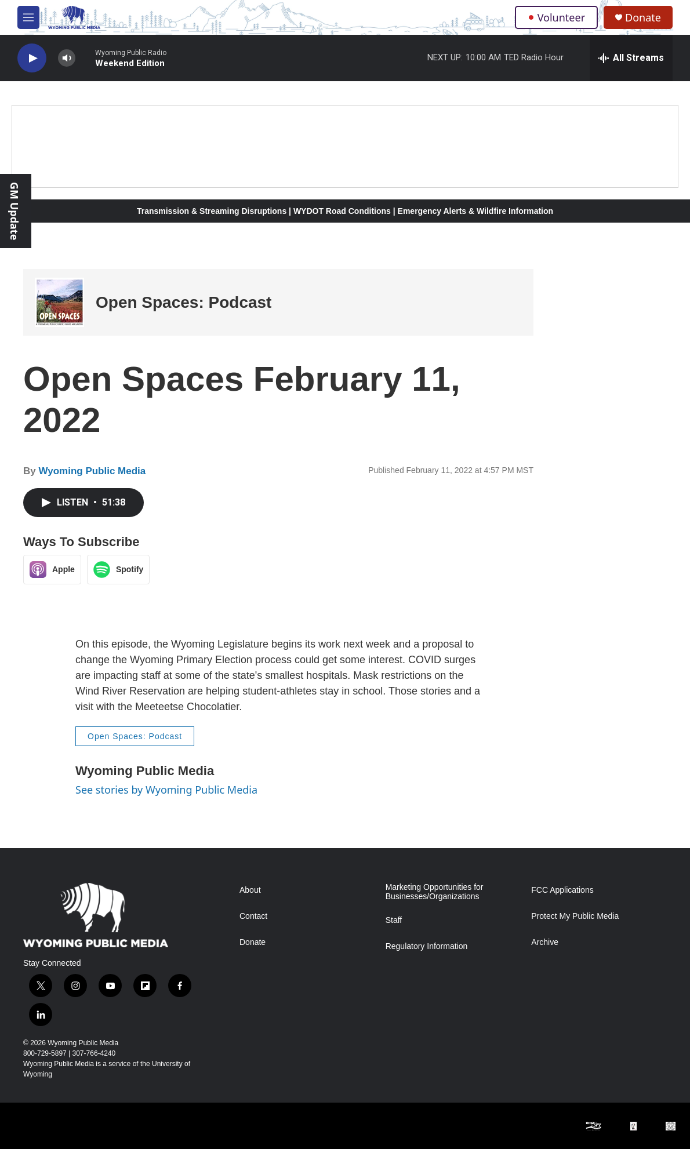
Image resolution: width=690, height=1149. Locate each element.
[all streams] (631, 58)
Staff (394, 920)
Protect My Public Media (575, 916)
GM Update (14, 211)
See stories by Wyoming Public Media (166, 790)
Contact (253, 916)
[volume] (67, 58)
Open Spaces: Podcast (183, 302)
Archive (544, 942)
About (250, 890)
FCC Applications (562, 890)
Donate (643, 18)
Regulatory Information (427, 946)
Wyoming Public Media (92, 471)
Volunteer (556, 17)
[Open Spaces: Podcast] (59, 302)
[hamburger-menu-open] (28, 17)
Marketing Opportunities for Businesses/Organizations (435, 892)
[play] (32, 58)
